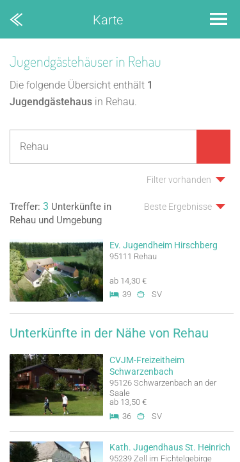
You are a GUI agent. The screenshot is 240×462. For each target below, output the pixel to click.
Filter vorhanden (179, 180)
